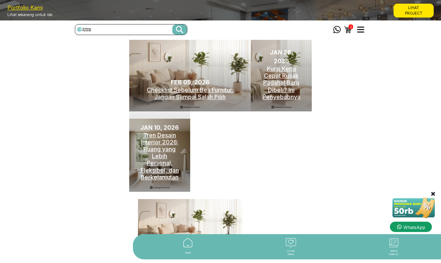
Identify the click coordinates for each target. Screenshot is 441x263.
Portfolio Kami (25, 7)
